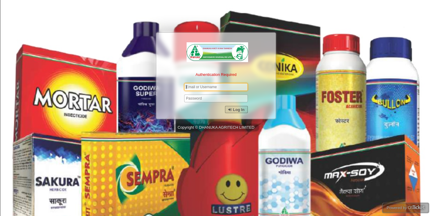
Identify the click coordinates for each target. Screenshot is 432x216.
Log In (236, 109)
